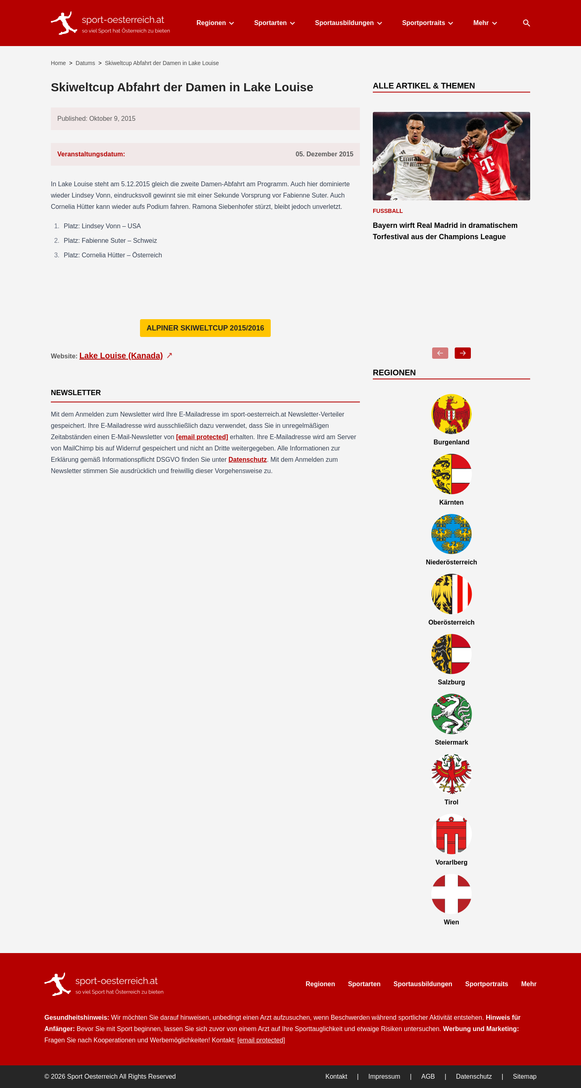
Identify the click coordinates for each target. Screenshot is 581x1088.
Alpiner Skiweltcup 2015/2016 (205, 328)
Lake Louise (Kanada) (126, 355)
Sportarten (274, 22)
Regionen (214, 22)
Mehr (484, 22)
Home (58, 63)
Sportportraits (427, 22)
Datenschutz (247, 459)
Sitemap (525, 1076)
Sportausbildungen (348, 22)
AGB (428, 1076)
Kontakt (336, 1076)
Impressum (384, 1076)
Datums (85, 63)
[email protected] (202, 437)
